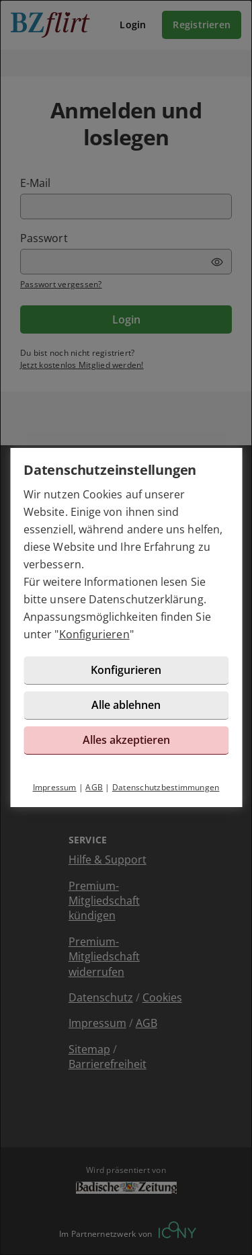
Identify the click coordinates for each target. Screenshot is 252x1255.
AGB (94, 787)
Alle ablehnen (126, 704)
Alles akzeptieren (126, 739)
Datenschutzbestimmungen (166, 787)
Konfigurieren (94, 634)
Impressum (55, 787)
